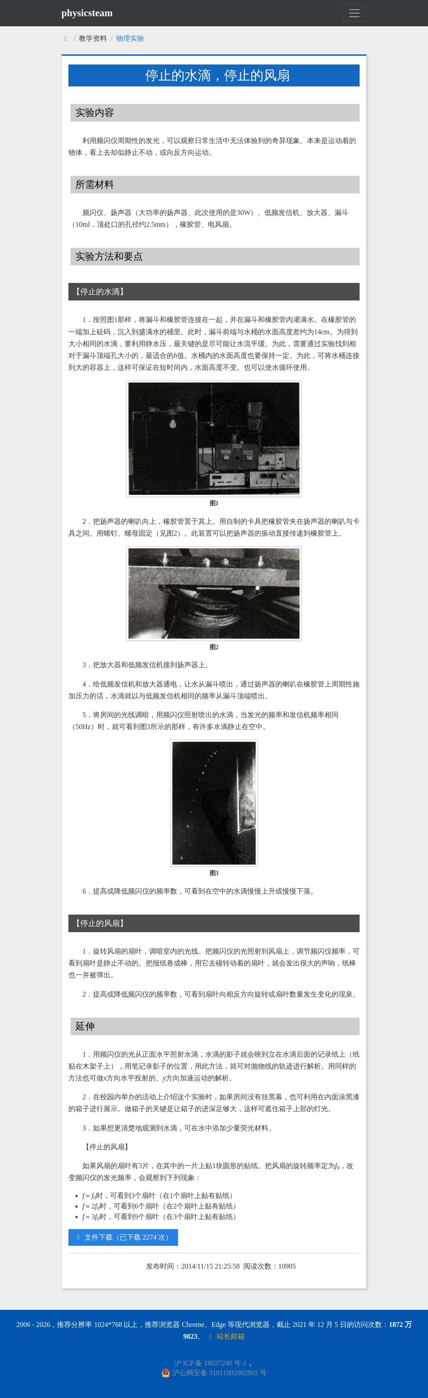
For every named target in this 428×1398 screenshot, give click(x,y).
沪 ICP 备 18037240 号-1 (210, 1363)
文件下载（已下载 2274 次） (123, 1237)
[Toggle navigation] (354, 13)
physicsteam (87, 12)
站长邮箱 (225, 1336)
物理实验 (130, 38)
